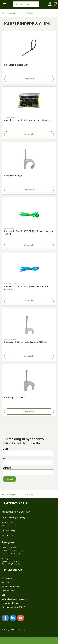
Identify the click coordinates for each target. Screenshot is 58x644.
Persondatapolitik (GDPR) (13, 607)
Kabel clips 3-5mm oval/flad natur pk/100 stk (25, 342)
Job (3, 595)
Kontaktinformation (11, 587)
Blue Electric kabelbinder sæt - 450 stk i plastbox (27, 120)
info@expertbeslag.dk (18, 517)
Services (6, 582)
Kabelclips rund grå (13, 175)
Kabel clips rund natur (14, 397)
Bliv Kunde (7, 578)
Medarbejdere (8, 591)
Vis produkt (29, 134)
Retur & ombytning (10, 603)
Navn (5, 458)
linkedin (13, 618)
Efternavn (7, 468)
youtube (20, 618)
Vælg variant (29, 79)
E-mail (6, 449)
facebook (5, 618)
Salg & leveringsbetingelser (14, 599)
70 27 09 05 (10, 535)
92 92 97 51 (10, 525)
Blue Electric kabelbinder (16, 64)
